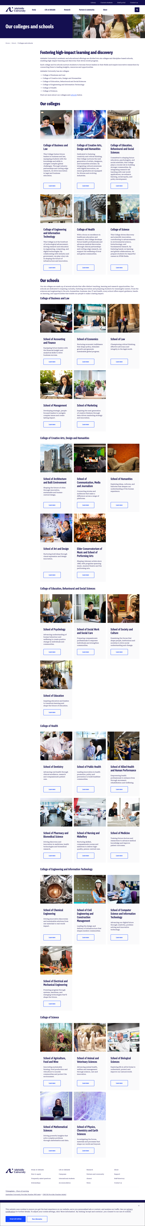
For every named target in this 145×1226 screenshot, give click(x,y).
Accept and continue (15, 1219)
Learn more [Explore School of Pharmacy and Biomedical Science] (52, 855)
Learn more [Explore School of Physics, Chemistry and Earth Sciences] (85, 1150)
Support (117, 1174)
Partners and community (95, 1174)
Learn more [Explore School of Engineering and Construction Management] (85, 937)
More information (37, 1219)
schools (74, 95)
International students (67, 1178)
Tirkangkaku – (17, 1191)
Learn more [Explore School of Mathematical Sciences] (52, 1150)
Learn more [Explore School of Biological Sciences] (119, 1083)
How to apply (36, 1174)
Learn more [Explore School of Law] (119, 362)
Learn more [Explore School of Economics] (85, 362)
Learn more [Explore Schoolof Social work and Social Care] (85, 652)
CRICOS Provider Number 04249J (54, 1194)
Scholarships (35, 1183)
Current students (107, 2)
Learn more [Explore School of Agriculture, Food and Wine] (52, 1083)
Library (93, 2)
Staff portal (121, 2)
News (89, 1183)
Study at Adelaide (37, 1170)
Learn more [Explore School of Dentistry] (52, 789)
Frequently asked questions (41, 1178)
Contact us (134, 2)
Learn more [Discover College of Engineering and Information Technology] (52, 267)
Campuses (62, 1174)
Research (90, 1170)
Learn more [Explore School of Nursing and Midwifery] (85, 855)
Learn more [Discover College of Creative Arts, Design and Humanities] (85, 186)
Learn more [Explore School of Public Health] (85, 789)
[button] (138, 1206)
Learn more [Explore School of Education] (52, 712)
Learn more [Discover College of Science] (119, 267)
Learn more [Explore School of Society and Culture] (119, 652)
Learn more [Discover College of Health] (85, 267)
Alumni (89, 1178)
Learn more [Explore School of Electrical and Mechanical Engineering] (52, 1004)
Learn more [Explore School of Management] (52, 424)
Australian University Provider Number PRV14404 (23, 1194)
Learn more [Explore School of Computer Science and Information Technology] (119, 937)
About (116, 1170)
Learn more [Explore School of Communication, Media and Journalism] (85, 505)
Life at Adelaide (64, 1170)
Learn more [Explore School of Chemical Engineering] (52, 937)
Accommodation (65, 1183)
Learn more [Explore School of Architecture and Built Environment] (52, 505)
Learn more (52, 362)
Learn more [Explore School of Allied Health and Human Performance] (119, 789)
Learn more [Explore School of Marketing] (85, 424)
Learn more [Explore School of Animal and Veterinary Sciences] (85, 1083)
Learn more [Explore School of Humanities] (119, 505)
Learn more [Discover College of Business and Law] (52, 186)
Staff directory (119, 1178)
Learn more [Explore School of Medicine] (119, 855)
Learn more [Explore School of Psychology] (52, 652)
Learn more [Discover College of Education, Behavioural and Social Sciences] (119, 186)
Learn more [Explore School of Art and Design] (52, 575)
